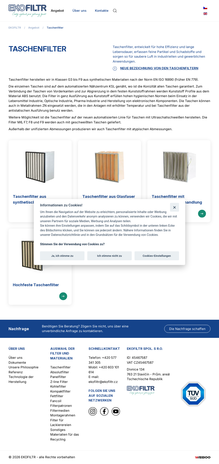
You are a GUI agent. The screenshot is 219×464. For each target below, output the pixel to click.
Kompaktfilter (60, 391)
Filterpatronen (61, 406)
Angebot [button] (57, 11)
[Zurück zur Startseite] (28, 10)
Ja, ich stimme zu (62, 255)
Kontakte (101, 11)
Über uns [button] (79, 11)
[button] (115, 10)
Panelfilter (58, 377)
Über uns (15, 358)
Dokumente (17, 362)
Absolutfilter (59, 372)
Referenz (16, 372)
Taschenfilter (60, 367)
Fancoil (55, 401)
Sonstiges (57, 430)
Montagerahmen (62, 415)
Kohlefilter (58, 386)
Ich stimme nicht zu (109, 255)
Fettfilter (56, 396)
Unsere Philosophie (23, 367)
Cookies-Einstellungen (157, 255)
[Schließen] (174, 207)
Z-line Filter (59, 382)
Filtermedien (60, 411)
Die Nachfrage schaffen (187, 329)
